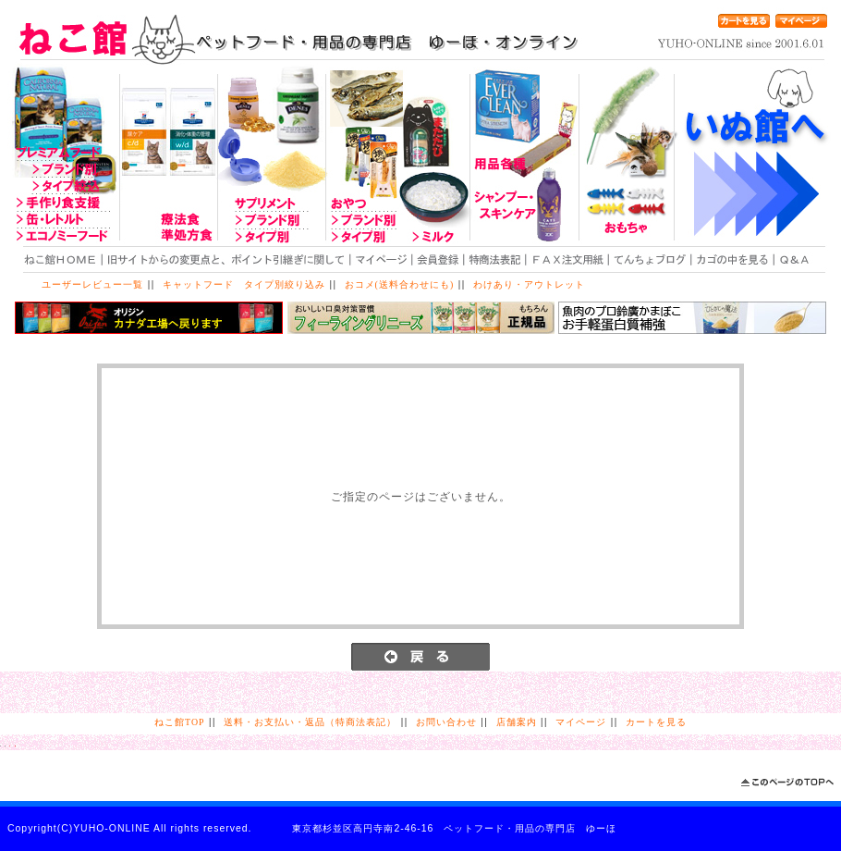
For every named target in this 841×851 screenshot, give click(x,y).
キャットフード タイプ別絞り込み (244, 284)
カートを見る (656, 722)
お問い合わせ (446, 722)
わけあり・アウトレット (529, 284)
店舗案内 (516, 722)
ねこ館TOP (179, 722)
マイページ (580, 722)
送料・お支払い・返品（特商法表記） (310, 722)
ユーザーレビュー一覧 (92, 284)
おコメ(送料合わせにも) (400, 284)
